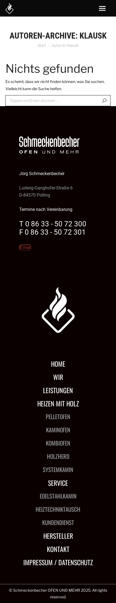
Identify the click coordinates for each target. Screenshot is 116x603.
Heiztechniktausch (58, 509)
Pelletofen (58, 416)
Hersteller (58, 536)
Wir (58, 377)
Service (58, 483)
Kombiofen (58, 443)
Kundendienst (58, 522)
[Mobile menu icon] (102, 8)
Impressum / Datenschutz (58, 562)
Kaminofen (58, 429)
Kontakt (58, 549)
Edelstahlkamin (58, 496)
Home (58, 364)
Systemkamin (58, 469)
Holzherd (58, 456)
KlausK (93, 36)
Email (25, 247)
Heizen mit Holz (58, 403)
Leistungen (58, 390)
